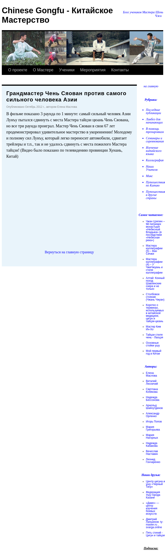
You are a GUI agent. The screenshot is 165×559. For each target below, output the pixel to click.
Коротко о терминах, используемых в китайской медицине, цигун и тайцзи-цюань (155, 313)
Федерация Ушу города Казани (153, 495)
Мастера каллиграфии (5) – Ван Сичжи (154, 249)
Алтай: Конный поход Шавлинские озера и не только (155, 283)
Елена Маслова (151, 374)
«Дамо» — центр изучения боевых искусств (152, 508)
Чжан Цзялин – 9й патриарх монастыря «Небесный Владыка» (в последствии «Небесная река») (155, 231)
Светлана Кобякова (152, 390)
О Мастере (43, 70)
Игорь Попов (154, 421)
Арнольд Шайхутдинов (154, 407)
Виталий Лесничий (152, 382)
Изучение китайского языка (154, 151)
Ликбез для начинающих (154, 121)
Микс (149, 176)
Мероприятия (93, 70)
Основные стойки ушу (153, 344)
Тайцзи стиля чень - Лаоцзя (154, 336)
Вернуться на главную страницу (69, 252)
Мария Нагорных (152, 436)
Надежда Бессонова (152, 399)
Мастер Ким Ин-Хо (153, 328)
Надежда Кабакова (152, 444)
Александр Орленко (152, 415)
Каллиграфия (154, 160)
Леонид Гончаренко (153, 461)
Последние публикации (153, 111)
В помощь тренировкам (155, 130)
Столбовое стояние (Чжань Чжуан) (155, 297)
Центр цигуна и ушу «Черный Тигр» (155, 484)
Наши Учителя (152, 168)
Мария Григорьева (153, 428)
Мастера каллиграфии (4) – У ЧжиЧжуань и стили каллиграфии (154, 266)
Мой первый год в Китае (153, 352)
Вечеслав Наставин (152, 453)
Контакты (120, 70)
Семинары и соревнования (155, 140)
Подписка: (151, 548)
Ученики (67, 70)
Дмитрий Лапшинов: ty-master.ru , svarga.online (154, 523)
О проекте (17, 70)
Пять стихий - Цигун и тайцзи (155, 534)
